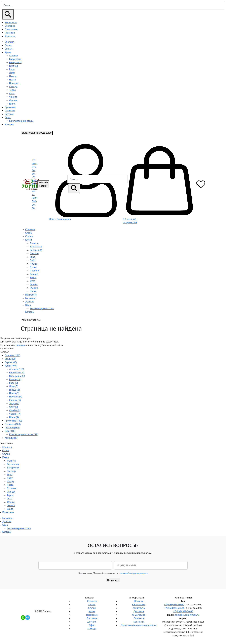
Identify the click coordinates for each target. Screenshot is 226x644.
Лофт (12, 72)
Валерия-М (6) (17, 376)
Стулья (8, 48)
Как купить (11, 22)
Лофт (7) (13, 386)
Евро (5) (13, 382)
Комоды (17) (11, 437)
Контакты (10, 36)
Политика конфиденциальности (138, 625)
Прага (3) (14, 393)
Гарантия (10, 32)
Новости (138, 601)
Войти (52, 219)
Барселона (15, 59)
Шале (12, 103)
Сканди (13, 86)
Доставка (10, 25)
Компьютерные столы (21, 120)
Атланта (13, 55)
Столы (8, 45)
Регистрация (64, 219)
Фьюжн (13, 100)
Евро (11, 69)
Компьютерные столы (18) (23, 434)
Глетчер (13, 65)
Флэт (11, 93)
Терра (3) (14, 403)
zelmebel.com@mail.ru (187, 614)
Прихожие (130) (13, 420)
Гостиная (10, 110)
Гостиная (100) (13, 424)
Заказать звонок (43, 184)
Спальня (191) (12, 355)
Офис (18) (10, 431)
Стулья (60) (11, 362)
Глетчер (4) (15, 379)
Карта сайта (138, 604)
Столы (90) (10, 358)
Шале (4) (14, 417)
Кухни (8, 52)
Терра (12, 89)
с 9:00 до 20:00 (36, 132)
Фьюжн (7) (15, 413)
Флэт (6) (13, 406)
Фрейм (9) (14, 410)
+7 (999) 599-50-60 (34, 201)
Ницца (12, 76)
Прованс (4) (15, 396)
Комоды (9, 124)
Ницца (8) (14, 389)
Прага (12, 79)
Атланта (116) (16, 369)
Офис (8, 117)
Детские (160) (12, 427)
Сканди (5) (15, 400)
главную (20, 345)
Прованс (14, 83)
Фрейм (13, 96)
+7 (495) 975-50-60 (34, 166)
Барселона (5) (16, 372)
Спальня (9, 41)
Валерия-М (15, 62)
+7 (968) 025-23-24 (34, 184)
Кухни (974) (11, 365)
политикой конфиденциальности (134, 573)
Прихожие (10, 107)
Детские (9, 114)
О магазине (11, 29)
